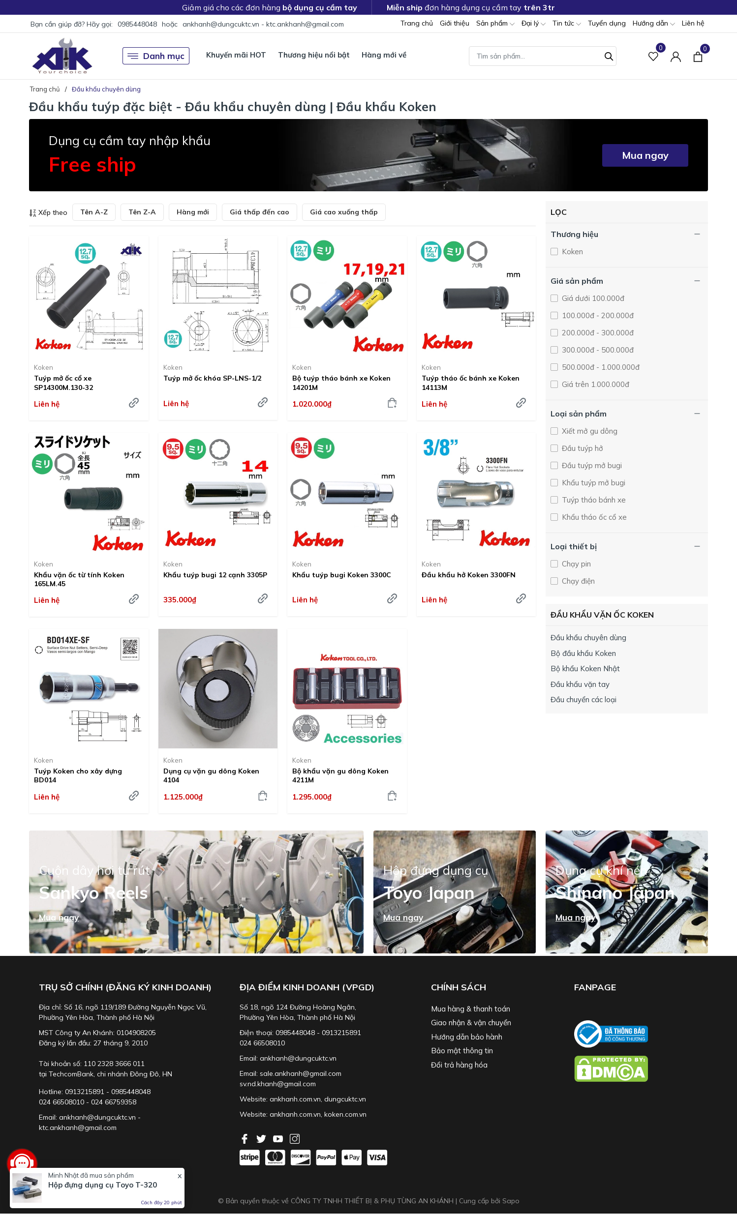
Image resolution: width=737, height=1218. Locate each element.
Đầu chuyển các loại (583, 699)
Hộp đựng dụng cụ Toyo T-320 (102, 1184)
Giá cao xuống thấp (344, 212)
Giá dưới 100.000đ (592, 298)
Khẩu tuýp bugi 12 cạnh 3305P (215, 574)
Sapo (511, 1200)
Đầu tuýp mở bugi (591, 465)
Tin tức (567, 24)
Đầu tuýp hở (581, 448)
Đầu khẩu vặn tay (580, 684)
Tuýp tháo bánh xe (593, 500)
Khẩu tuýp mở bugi (592, 482)
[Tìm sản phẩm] (542, 56)
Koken (43, 367)
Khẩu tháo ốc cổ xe (593, 517)
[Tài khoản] (676, 56)
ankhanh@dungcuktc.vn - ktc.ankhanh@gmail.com (263, 24)
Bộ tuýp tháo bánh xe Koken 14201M (341, 382)
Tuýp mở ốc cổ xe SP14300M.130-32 (63, 382)
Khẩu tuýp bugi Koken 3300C (341, 574)
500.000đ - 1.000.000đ (600, 367)
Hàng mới (193, 212)
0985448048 (137, 24)
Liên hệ (693, 23)
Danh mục (155, 56)
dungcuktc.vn (345, 1099)
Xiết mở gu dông (588, 431)
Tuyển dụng (607, 23)
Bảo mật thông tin (462, 1050)
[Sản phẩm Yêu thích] (653, 56)
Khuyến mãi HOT (236, 54)
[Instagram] (295, 1138)
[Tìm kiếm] (609, 55)
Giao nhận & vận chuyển (471, 1022)
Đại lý (534, 24)
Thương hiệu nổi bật (314, 54)
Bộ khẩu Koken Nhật (585, 668)
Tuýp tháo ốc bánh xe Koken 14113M (471, 382)
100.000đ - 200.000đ (597, 315)
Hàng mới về (384, 54)
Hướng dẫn (654, 24)
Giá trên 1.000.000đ (594, 384)
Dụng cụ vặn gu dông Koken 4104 (211, 775)
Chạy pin (575, 563)
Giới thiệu (454, 23)
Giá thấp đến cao (259, 212)
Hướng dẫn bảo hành (466, 1036)
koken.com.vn (345, 1114)
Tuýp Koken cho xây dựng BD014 (78, 775)
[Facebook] (245, 1138)
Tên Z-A (142, 212)
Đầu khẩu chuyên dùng (588, 637)
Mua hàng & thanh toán (470, 1008)
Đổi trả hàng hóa (459, 1064)
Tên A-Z (94, 212)
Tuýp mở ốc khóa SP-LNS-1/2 (212, 378)
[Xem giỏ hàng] (698, 55)
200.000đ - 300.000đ (597, 332)
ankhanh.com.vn (295, 1099)
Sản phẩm (495, 24)
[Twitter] (262, 1138)
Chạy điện (577, 581)
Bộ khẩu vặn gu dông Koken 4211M (340, 775)
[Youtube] (279, 1138)
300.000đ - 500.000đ (597, 350)
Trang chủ (416, 23)
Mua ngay (645, 155)
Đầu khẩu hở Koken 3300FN (469, 574)
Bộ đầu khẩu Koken (583, 653)
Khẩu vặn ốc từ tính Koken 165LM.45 (79, 579)
